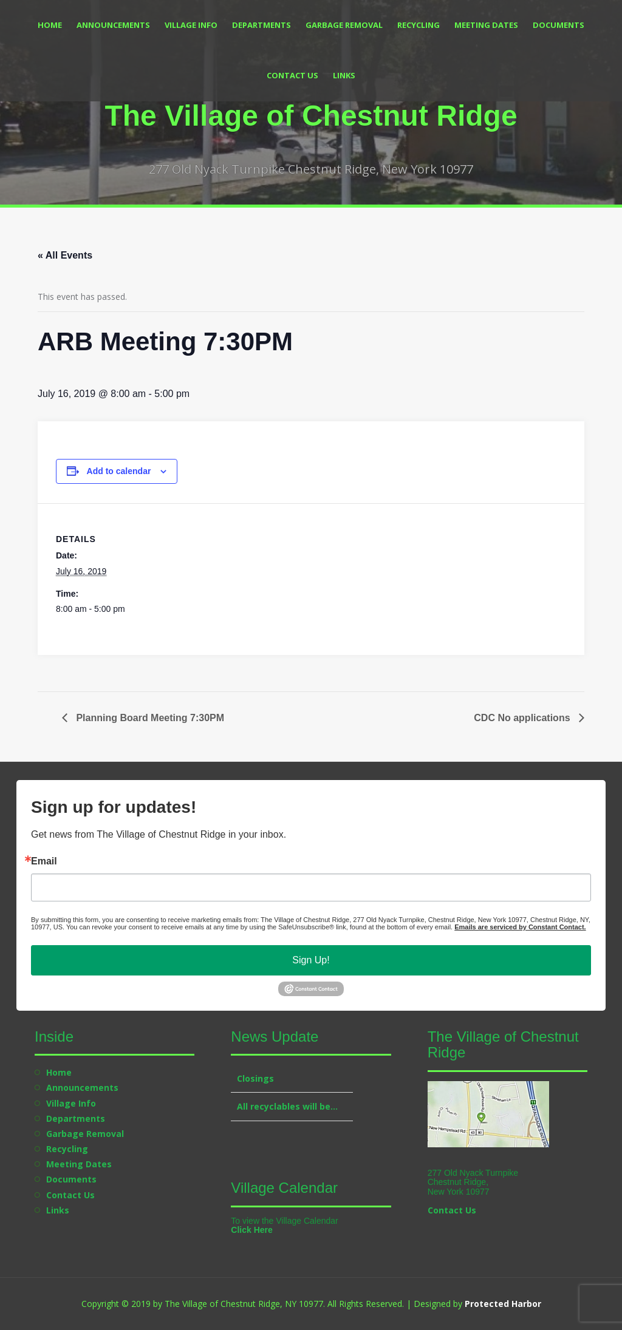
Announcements (113, 24)
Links (344, 75)
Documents (558, 24)
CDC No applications (523, 718)
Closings (255, 1078)
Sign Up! (310, 960)
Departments (261, 24)
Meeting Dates (486, 24)
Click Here (251, 1230)
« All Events (65, 255)
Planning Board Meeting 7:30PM (148, 718)
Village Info (191, 24)
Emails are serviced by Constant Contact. (520, 927)
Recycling (418, 24)
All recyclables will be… (287, 1106)
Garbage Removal (344, 24)
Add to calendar (119, 471)
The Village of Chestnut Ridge (310, 116)
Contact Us (292, 75)
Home (50, 24)
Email (44, 861)
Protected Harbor (503, 1303)
